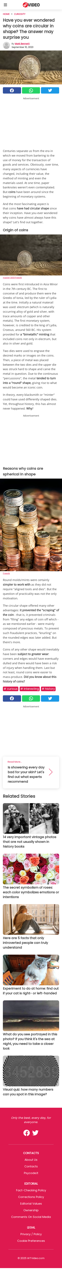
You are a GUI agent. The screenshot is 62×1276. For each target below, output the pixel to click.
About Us (31, 1160)
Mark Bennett (22, 43)
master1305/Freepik (12, 277)
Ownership (31, 1210)
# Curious (11, 689)
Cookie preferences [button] (31, 1241)
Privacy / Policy (31, 1234)
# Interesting (29, 689)
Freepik (6, 573)
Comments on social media (31, 1217)
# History (48, 689)
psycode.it (31, 1173)
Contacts (31, 1166)
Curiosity (19, 14)
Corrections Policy (31, 1197)
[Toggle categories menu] (5, 4)
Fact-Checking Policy (31, 1190)
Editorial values (31, 1204)
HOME (6, 14)
